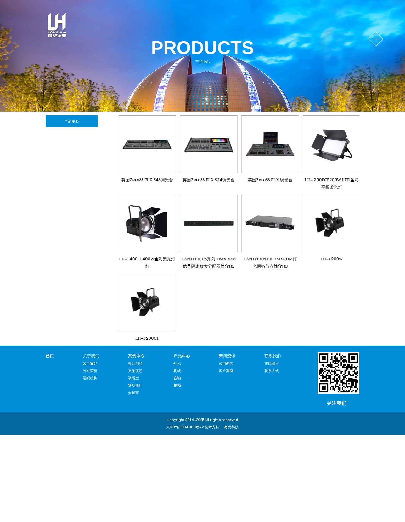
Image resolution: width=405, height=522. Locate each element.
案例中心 (136, 356)
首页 (50, 356)
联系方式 (271, 370)
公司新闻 (226, 363)
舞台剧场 (135, 363)
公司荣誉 (90, 370)
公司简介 (90, 363)
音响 (55, 167)
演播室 (133, 378)
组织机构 (90, 378)
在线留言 (271, 363)
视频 (55, 183)
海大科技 (231, 427)
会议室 (133, 392)
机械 (55, 151)
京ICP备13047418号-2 (185, 427)
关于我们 (91, 356)
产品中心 (181, 356)
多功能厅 (135, 385)
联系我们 (272, 356)
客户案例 (226, 370)
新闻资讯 (227, 356)
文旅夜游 (135, 370)
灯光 (55, 135)
